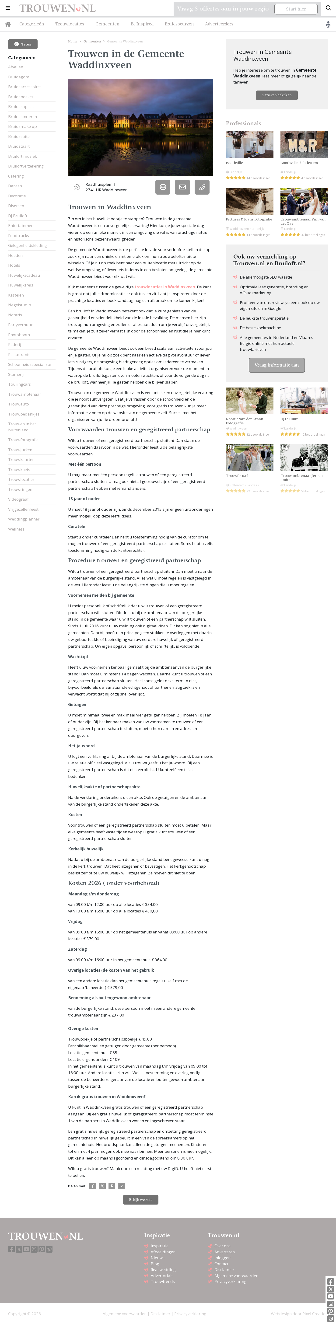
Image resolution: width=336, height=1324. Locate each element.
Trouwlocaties (69, 24)
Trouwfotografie (23, 439)
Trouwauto (18, 404)
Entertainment (21, 225)
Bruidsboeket (20, 96)
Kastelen (16, 295)
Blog (155, 1263)
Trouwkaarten (21, 459)
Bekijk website (140, 1200)
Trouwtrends (163, 1281)
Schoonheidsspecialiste (29, 364)
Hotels (14, 265)
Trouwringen (20, 489)
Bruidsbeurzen (179, 24)
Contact (221, 1263)
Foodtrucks (18, 235)
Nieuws (157, 1257)
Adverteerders (219, 24)
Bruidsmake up (22, 126)
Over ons (222, 1245)
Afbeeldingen (163, 1251)
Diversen (16, 205)
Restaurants (19, 354)
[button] (8, 8)
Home (72, 41)
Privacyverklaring (230, 1281)
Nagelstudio (19, 304)
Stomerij (16, 374)
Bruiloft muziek (22, 156)
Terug (23, 44)
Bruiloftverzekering (26, 166)
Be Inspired (142, 24)
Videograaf (18, 499)
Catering (16, 176)
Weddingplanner (23, 519)
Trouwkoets (19, 469)
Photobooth (19, 334)
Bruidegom (18, 77)
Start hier (296, 9)
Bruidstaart (19, 146)
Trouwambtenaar (24, 394)
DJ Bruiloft (17, 215)
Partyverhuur (20, 324)
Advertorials (162, 1275)
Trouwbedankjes (23, 414)
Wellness (16, 529)
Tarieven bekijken (277, 95)
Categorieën (31, 24)
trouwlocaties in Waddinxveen (165, 287)
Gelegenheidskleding (27, 245)
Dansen (15, 186)
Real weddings (164, 1269)
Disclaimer (224, 1269)
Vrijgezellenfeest (23, 509)
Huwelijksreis (20, 285)
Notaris (15, 315)
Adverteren (224, 1251)
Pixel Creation (315, 1313)
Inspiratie (159, 1245)
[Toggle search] (328, 8)
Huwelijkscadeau (24, 275)
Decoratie (17, 196)
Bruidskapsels (21, 106)
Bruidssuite (19, 136)
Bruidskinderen (22, 116)
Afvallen (15, 67)
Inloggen (222, 1257)
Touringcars (19, 384)
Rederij (14, 344)
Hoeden (15, 255)
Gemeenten (107, 24)
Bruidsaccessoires (25, 86)
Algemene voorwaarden (236, 1275)
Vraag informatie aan (277, 365)
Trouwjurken (20, 449)
